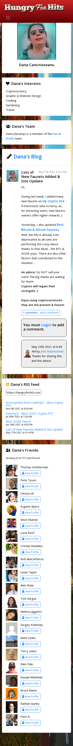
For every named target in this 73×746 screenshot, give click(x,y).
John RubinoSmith (52, 351)
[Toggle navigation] (8, 17)
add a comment (40, 312)
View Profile (30, 473)
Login (46, 324)
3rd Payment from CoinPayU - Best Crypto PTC (34, 404)
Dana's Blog (28, 156)
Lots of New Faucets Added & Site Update (40, 176)
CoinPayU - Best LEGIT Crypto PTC (29, 413)
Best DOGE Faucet (18, 421)
